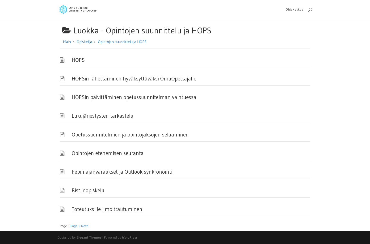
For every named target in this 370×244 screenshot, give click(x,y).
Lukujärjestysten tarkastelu (102, 115)
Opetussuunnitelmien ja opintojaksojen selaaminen (130, 134)
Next (84, 226)
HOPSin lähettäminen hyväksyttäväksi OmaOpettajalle (134, 78)
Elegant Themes (88, 237)
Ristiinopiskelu (88, 190)
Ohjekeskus (294, 10)
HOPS (78, 60)
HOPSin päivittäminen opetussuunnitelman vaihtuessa (134, 97)
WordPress (129, 237)
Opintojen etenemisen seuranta (108, 153)
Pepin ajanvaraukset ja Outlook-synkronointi (122, 171)
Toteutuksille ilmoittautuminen (107, 209)
